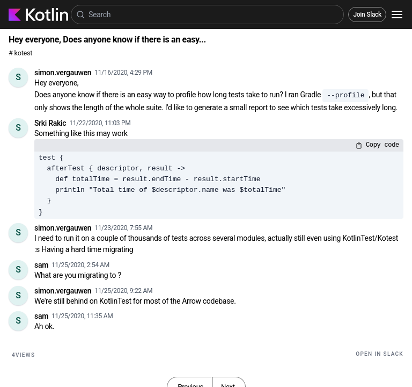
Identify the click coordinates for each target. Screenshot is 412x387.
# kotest (20, 53)
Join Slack (367, 14)
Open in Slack (379, 354)
